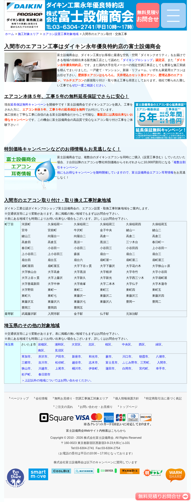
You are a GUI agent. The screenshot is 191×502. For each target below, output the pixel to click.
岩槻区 (42, 344)
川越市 (42, 368)
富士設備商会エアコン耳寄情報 (152, 172)
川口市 (126, 356)
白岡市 (126, 368)
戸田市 (59, 356)
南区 (41, 350)
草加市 (26, 356)
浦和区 (59, 344)
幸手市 (160, 368)
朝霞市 (143, 356)
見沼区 (59, 350)
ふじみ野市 (129, 362)
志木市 (93, 362)
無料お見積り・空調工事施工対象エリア (81, 398)
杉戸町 (26, 374)
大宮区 (76, 344)
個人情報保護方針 (127, 398)
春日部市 (44, 374)
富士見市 (112, 362)
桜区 (108, 344)
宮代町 (143, 368)
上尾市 (59, 368)
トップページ (128, 406)
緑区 (159, 344)
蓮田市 (110, 368)
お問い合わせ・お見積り (96, 406)
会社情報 (42, 398)
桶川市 (76, 368)
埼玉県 (9, 344)
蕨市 (109, 356)
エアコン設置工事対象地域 (61, 34)
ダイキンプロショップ (138, 60)
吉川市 (42, 362)
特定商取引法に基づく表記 (164, 398)
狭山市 (26, 368)
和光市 (93, 356)
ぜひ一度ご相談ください (88, 85)
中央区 (126, 344)
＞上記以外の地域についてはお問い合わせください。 (57, 380)
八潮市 (160, 356)
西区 (142, 344)
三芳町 (144, 362)
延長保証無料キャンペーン (28, 104)
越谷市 (76, 362)
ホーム (9, 34)
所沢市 (42, 356)
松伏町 (59, 362)
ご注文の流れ (64, 406)
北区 (91, 344)
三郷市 (26, 362)
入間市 (161, 362)
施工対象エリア (28, 34)
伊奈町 (93, 368)
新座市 (76, 356)
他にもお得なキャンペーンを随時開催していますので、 (94, 172)
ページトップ (20, 398)
